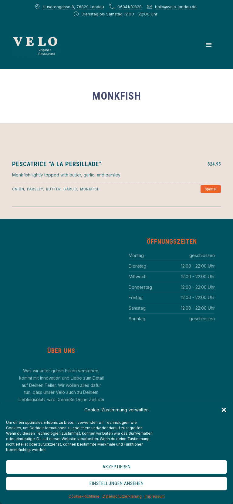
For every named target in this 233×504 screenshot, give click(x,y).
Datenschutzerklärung (122, 496)
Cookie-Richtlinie (84, 496)
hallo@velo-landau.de (176, 6)
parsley (35, 189)
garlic (70, 189)
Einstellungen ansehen (116, 483)
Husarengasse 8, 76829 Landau (73, 6)
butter (53, 189)
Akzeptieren (117, 466)
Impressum (155, 496)
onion (18, 189)
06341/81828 (129, 6)
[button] (224, 410)
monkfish (90, 189)
